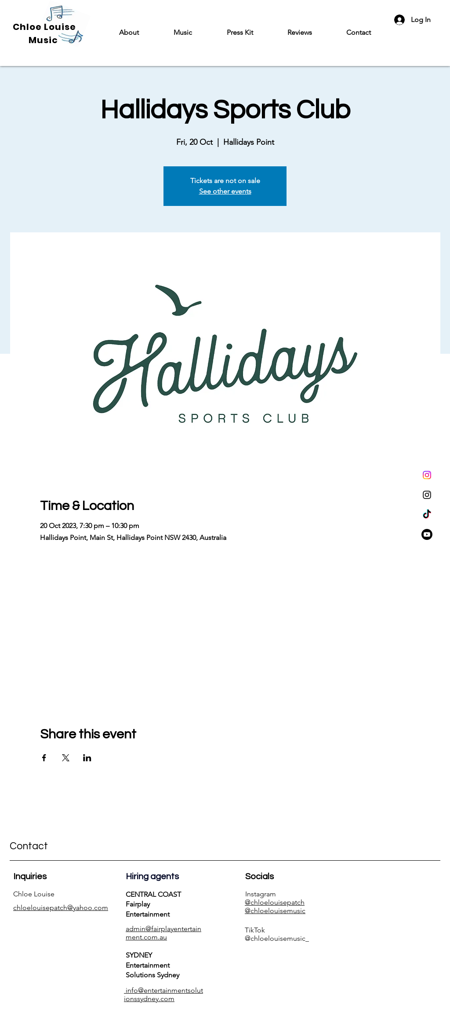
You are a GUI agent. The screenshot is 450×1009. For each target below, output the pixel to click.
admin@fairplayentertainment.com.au (163, 933)
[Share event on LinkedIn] (87, 757)
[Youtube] (426, 534)
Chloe (28, 27)
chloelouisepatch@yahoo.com (60, 907)
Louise (60, 27)
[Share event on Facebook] (44, 757)
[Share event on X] (66, 757)
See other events (225, 191)
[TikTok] (426, 514)
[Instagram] (426, 475)
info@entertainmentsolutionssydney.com (163, 994)
